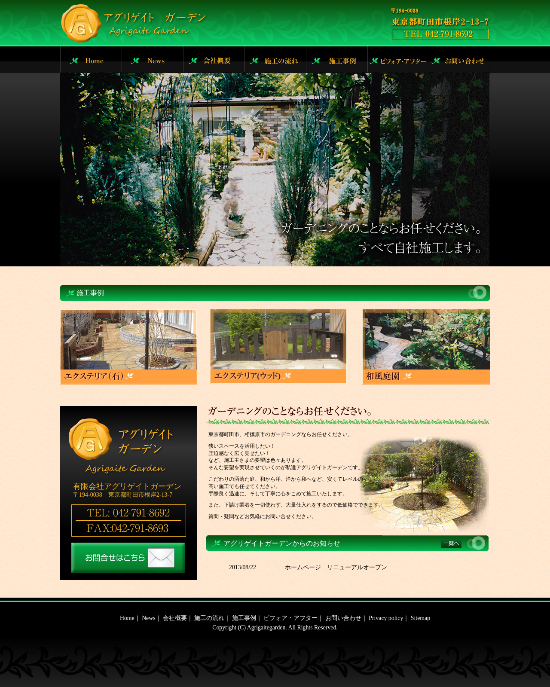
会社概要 (175, 618)
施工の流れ (209, 618)
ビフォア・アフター (290, 618)
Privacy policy (386, 618)
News (148, 618)
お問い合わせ (343, 618)
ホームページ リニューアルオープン (336, 567)
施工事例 (244, 618)
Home (127, 618)
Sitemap (420, 618)
